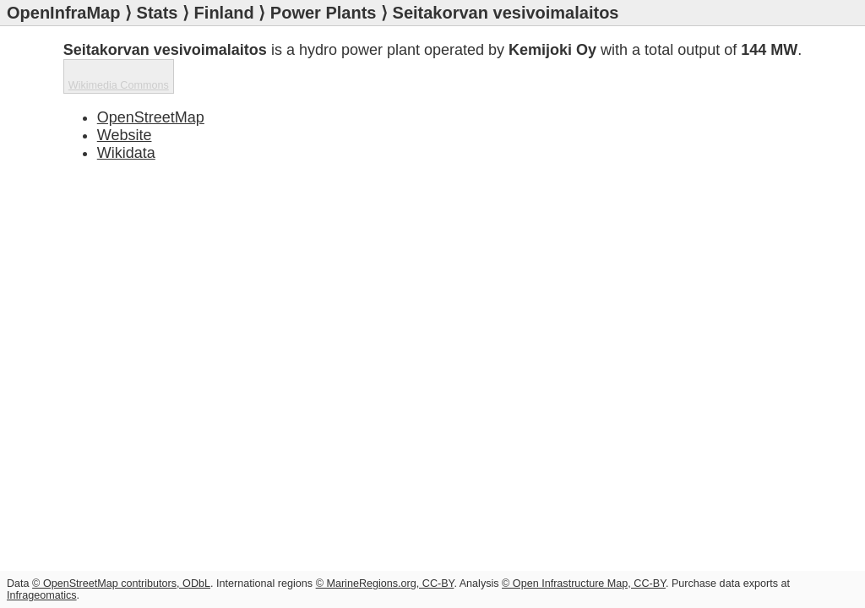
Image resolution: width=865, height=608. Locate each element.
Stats (157, 12)
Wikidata (126, 152)
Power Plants (323, 12)
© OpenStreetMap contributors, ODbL (121, 583)
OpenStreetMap (150, 117)
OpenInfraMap (63, 12)
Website (124, 135)
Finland (224, 12)
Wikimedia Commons (118, 85)
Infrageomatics (42, 595)
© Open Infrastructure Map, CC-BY (584, 583)
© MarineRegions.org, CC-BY (385, 583)
